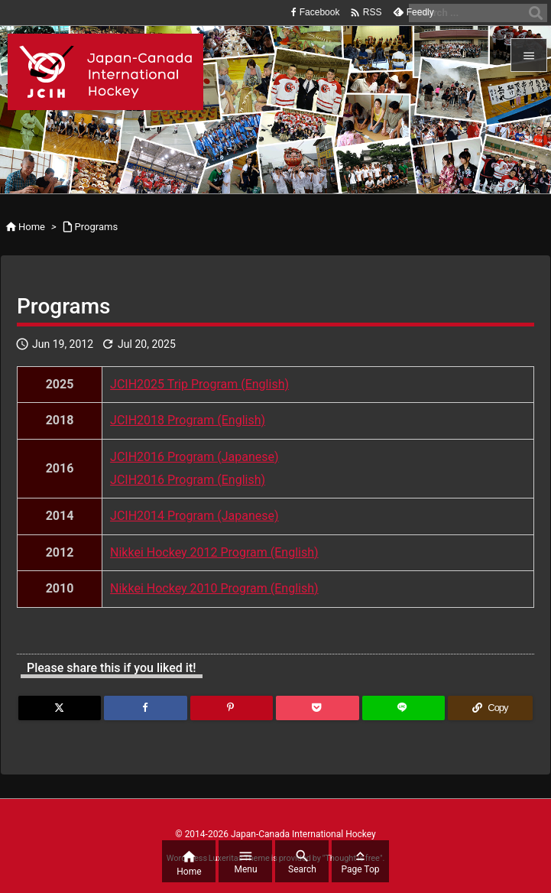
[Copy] (490, 708)
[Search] (535, 13)
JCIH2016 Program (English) (187, 479)
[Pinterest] (231, 708)
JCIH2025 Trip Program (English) (199, 384)
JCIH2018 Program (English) (187, 420)
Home (31, 226)
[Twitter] (59, 708)
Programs (96, 226)
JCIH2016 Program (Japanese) (194, 457)
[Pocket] (317, 708)
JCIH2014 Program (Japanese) (194, 515)
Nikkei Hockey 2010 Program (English (212, 588)
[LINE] (403, 708)
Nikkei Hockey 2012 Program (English (212, 552)
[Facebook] (145, 708)
